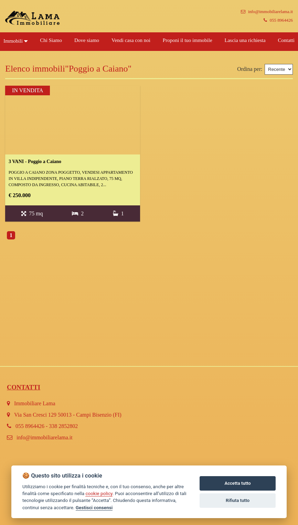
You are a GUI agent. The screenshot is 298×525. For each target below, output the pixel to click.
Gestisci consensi (94, 507)
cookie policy (98, 493)
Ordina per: (249, 69)
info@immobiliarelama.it (267, 11)
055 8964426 (278, 20)
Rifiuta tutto (237, 500)
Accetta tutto (237, 483)
